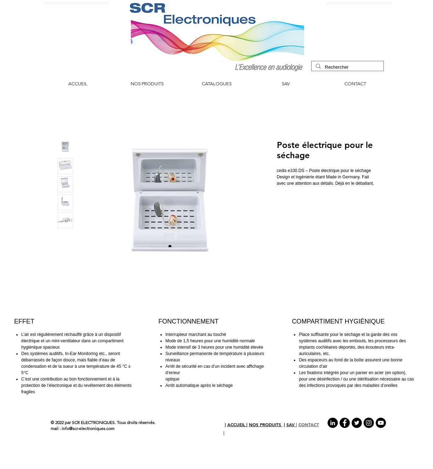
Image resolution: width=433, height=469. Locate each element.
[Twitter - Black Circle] (357, 423)
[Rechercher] (347, 67)
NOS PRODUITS (266, 424)
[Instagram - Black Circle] (369, 423)
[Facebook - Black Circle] (345, 423)
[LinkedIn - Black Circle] (332, 423)
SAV (291, 424)
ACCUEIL (236, 424)
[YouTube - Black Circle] (381, 423)
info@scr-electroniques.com (88, 428)
